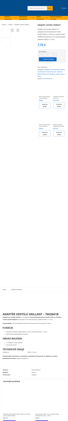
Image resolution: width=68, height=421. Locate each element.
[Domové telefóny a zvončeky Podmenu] (65, 18)
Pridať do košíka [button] (44, 105)
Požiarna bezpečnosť (8, 18)
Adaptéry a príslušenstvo (52, 69)
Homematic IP (42, 72)
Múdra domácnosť (40, 18)
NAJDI (50, 8)
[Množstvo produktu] (47, 54)
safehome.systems (22, 358)
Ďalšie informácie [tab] (16, 289)
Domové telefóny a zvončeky (56, 18)
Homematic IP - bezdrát (54, 72)
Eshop (10, 24)
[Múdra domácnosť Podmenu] (47, 18)
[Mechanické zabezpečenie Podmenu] (33, 18)
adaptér (34, 375)
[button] (6, 32)
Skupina (52, 74)
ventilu (34, 372)
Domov (4, 24)
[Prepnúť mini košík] (63, 8)
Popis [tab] (4, 289)
